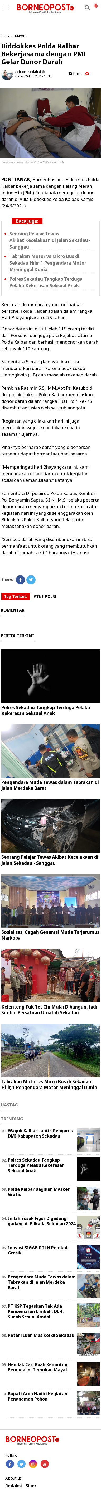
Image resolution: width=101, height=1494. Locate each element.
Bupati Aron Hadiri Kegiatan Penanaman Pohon (37, 1396)
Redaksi (13, 1485)
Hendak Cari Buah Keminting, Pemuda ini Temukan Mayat (39, 1367)
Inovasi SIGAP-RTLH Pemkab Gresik (38, 1250)
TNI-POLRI (20, 36)
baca (75, 73)
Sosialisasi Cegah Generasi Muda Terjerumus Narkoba (50, 935)
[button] (95, 3)
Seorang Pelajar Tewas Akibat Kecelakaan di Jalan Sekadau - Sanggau (50, 240)
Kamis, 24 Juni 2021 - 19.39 (33, 76)
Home (5, 36)
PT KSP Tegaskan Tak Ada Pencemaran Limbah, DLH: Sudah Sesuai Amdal (36, 1311)
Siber (31, 1485)
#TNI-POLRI (45, 596)
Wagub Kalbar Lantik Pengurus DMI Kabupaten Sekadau (40, 1133)
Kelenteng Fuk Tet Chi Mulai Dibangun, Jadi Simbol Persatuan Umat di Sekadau (49, 1010)
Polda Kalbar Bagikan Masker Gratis (39, 1192)
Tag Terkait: (15, 596)
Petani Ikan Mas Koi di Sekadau (41, 1335)
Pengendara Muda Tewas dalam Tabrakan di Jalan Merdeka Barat (50, 785)
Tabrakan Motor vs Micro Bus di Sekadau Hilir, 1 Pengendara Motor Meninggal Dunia (47, 262)
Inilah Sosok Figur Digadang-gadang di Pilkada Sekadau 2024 (41, 1221)
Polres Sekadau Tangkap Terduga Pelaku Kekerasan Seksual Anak (46, 282)
